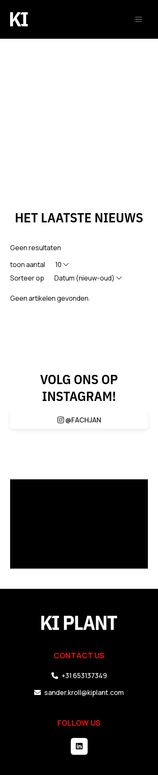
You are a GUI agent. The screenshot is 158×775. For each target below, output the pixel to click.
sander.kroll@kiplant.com (79, 692)
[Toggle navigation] (138, 19)
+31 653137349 (79, 675)
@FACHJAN (79, 420)
